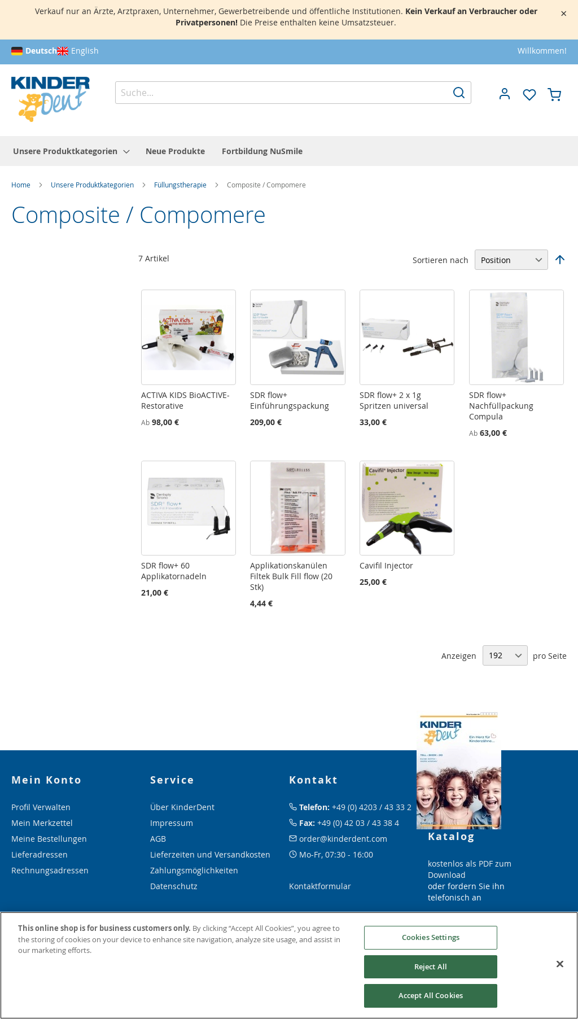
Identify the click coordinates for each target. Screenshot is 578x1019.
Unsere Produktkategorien (93, 184)
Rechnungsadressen (50, 870)
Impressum (171, 822)
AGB (158, 838)
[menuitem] (71, 151)
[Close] (560, 964)
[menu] (289, 151)
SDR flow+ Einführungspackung (289, 400)
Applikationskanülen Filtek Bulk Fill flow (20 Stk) (291, 576)
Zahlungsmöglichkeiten (194, 870)
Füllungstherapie (181, 184)
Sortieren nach (440, 260)
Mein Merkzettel (42, 822)
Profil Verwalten (41, 807)
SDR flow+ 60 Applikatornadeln (174, 570)
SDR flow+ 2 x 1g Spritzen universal (394, 400)
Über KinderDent (182, 807)
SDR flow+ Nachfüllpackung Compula (501, 406)
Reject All (430, 966)
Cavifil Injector (386, 565)
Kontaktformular (320, 886)
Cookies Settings (430, 937)
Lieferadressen (39, 854)
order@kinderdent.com (343, 838)
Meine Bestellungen (49, 838)
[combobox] (293, 92)
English (85, 50)
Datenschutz (174, 886)
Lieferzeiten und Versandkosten (210, 854)
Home (21, 184)
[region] (289, 965)
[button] (504, 93)
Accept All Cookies (431, 995)
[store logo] (50, 100)
